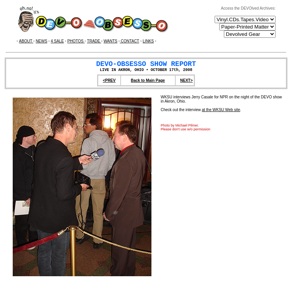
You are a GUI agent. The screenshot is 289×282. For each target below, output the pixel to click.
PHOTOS (76, 41)
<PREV (109, 80)
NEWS (41, 41)
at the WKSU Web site (221, 110)
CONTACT (129, 41)
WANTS (111, 41)
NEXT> (186, 80)
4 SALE (57, 41)
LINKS (148, 41)
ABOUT (26, 41)
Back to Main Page (148, 80)
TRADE (94, 41)
